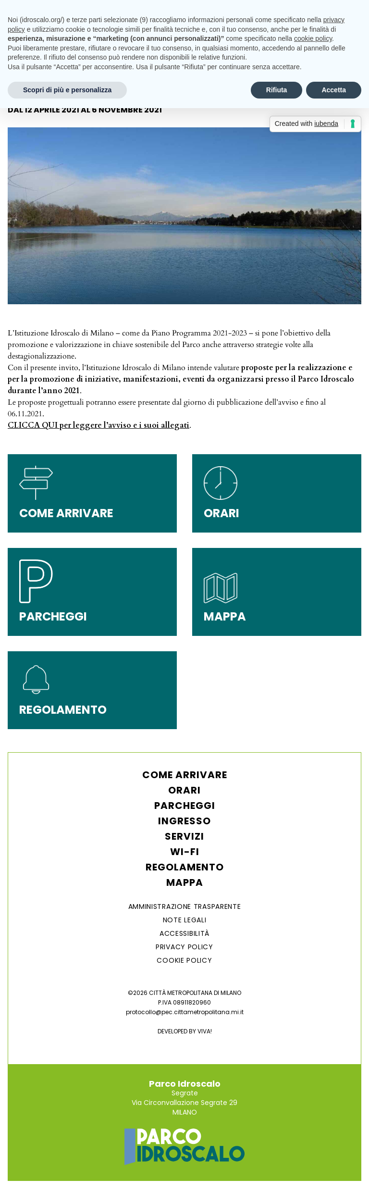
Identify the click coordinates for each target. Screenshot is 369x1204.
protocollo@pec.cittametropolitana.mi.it (185, 1012)
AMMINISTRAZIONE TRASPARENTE (184, 906)
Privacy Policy (184, 947)
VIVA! (204, 1031)
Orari (184, 790)
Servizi (184, 836)
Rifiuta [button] (276, 90)
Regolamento (185, 867)
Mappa (184, 882)
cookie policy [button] (313, 38)
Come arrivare (184, 775)
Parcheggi (184, 805)
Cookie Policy (184, 960)
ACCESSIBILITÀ (184, 933)
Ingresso (184, 821)
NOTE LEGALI (185, 920)
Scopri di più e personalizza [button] (67, 90)
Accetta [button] (333, 90)
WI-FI (184, 851)
